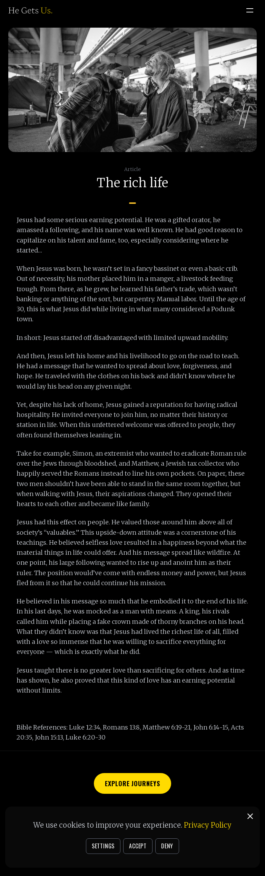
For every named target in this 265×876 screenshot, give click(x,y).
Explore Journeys (132, 783)
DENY (167, 846)
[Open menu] (250, 10)
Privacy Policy (208, 825)
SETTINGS (103, 846)
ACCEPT (138, 846)
